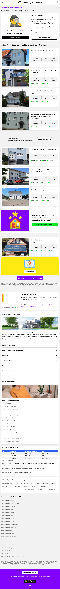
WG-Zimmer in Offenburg (10, 418)
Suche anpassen (15, 37)
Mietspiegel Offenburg (48, 305)
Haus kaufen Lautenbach (8, 539)
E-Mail (33, 30)
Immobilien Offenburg (9, 403)
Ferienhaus (26, 486)
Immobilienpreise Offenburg (28, 306)
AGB (27, 576)
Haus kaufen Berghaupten (9, 527)
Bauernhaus (45, 483)
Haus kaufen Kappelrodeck (9, 548)
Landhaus (43, 486)
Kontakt (32, 576)
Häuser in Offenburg (9, 412)
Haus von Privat (28, 490)
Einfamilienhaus (29, 483)
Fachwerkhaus (16, 486)
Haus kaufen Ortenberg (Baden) (10, 503)
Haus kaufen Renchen (8, 533)
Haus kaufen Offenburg (10, 406)
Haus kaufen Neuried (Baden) (10, 524)
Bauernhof (53, 483)
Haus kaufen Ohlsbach (8, 515)
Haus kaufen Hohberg (8, 521)
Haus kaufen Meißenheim (9, 545)
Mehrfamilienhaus (52, 486)
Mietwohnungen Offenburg (11, 415)
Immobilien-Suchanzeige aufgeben (13, 439)
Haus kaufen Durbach (8, 509)
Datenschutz (13, 576)
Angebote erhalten (44, 37)
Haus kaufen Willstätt (8, 512)
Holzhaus (34, 486)
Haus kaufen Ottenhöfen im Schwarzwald (13, 557)
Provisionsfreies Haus (11, 490)
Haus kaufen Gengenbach (9, 536)
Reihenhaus (18, 483)
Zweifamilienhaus (51, 490)
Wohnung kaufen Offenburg (11, 409)
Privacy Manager (45, 576)
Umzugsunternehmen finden (11, 442)
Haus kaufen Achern (7, 554)
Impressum (21, 576)
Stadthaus (40, 489)
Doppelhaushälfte (7, 483)
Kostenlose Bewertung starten (44, 224)
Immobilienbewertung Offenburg (12, 433)
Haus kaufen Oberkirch (8, 518)
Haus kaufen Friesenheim (9, 542)
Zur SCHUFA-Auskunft (44, 139)
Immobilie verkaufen (9, 424)
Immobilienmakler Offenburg (11, 436)
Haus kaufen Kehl (7, 530)
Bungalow (5, 486)
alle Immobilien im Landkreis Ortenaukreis (30, 278)
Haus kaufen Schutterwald (9, 506)
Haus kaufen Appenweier (9, 500)
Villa (37, 483)
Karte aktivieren (30, 271)
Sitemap (37, 576)
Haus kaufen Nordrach (8, 551)
